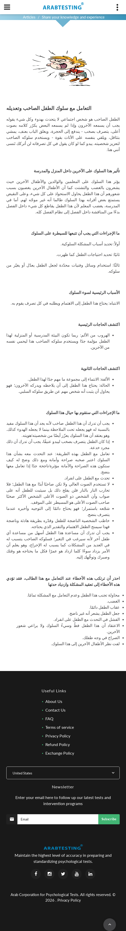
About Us (53, 701)
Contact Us (55, 709)
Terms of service (59, 727)
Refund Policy (57, 744)
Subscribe (109, 819)
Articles (29, 17)
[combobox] (63, 773)
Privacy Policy (57, 735)
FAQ (49, 718)
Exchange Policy (59, 753)
